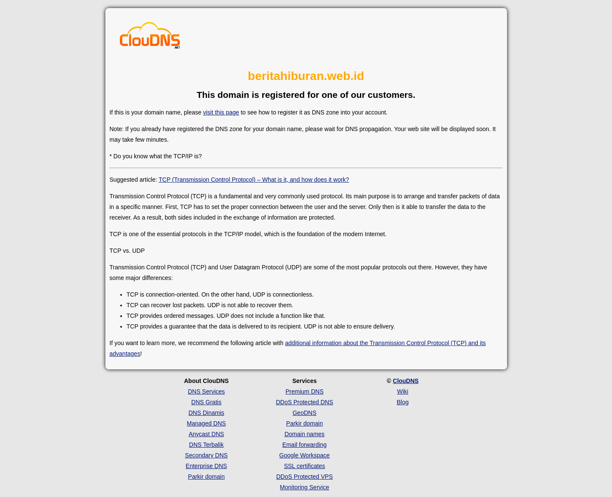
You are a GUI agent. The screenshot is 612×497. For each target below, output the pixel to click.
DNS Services (206, 391)
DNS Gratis (206, 402)
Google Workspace (304, 455)
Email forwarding (304, 444)
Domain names (304, 434)
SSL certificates (304, 466)
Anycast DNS (206, 434)
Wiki (402, 391)
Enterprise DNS (206, 466)
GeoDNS (304, 412)
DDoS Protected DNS (304, 402)
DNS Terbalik (206, 444)
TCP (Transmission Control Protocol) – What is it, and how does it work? (254, 179)
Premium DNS (304, 391)
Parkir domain (206, 476)
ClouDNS (406, 380)
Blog (402, 402)
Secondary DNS (206, 455)
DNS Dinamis (206, 412)
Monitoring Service (304, 487)
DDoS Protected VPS (304, 476)
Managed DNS (206, 423)
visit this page (221, 112)
